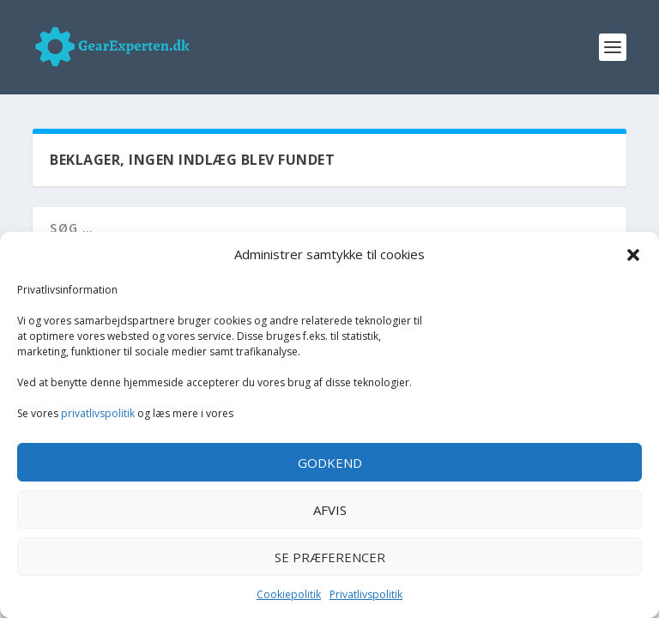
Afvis (330, 509)
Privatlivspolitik (366, 594)
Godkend (330, 462)
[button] (633, 255)
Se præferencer (330, 557)
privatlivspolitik (98, 413)
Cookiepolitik (289, 594)
